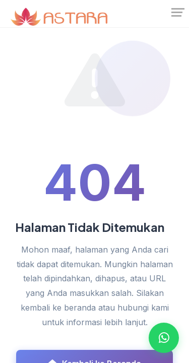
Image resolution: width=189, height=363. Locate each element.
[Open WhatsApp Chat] (164, 338)
